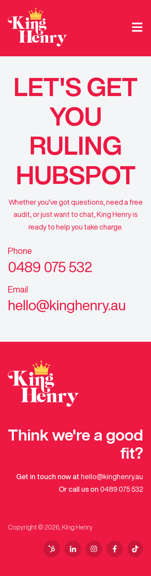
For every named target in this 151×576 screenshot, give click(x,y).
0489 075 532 (121, 489)
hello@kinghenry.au (112, 476)
